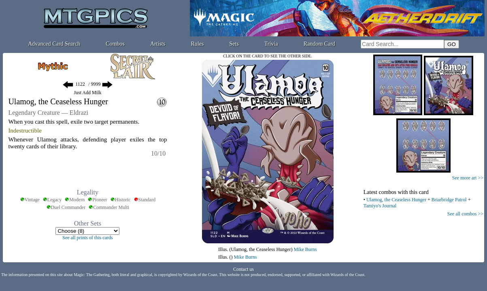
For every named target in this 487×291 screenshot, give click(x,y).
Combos (115, 44)
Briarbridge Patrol (449, 199)
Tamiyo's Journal (380, 206)
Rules (197, 44)
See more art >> (467, 178)
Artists (157, 44)
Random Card (319, 44)
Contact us (243, 269)
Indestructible (24, 130)
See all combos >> (465, 214)
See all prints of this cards (87, 237)
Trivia (271, 44)
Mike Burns (305, 249)
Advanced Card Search (54, 44)
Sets (234, 44)
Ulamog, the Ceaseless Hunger (396, 199)
